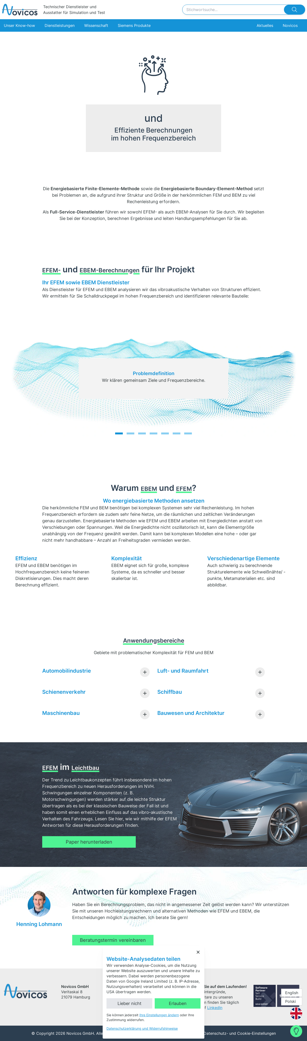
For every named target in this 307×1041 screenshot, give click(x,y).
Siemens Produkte (134, 25)
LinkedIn (214, 1007)
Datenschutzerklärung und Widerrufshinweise (142, 1028)
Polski (290, 1001)
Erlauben (178, 1003)
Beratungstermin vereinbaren (113, 940)
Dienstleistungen (60, 25)
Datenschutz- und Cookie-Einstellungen (240, 1033)
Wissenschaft (96, 25)
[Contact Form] (296, 1031)
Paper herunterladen (89, 842)
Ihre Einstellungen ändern (159, 1015)
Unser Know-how (19, 25)
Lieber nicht (130, 1003)
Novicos (290, 25)
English (291, 992)
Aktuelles (264, 25)
